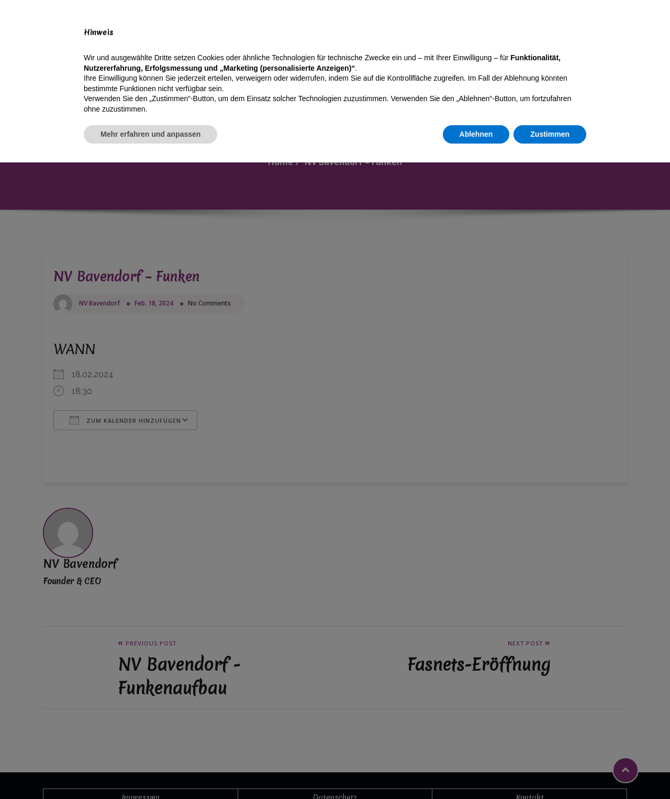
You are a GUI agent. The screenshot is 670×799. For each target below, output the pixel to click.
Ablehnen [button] (476, 770)
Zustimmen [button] (550, 770)
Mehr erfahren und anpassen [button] (150, 770)
